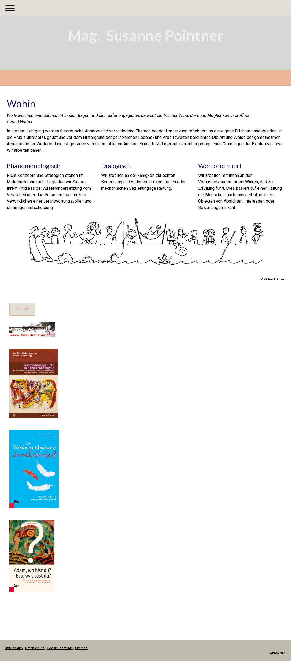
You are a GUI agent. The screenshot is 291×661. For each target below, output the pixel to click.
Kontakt (22, 308)
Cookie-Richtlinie (60, 648)
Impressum (14, 648)
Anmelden (278, 653)
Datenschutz (35, 648)
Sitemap (81, 648)
